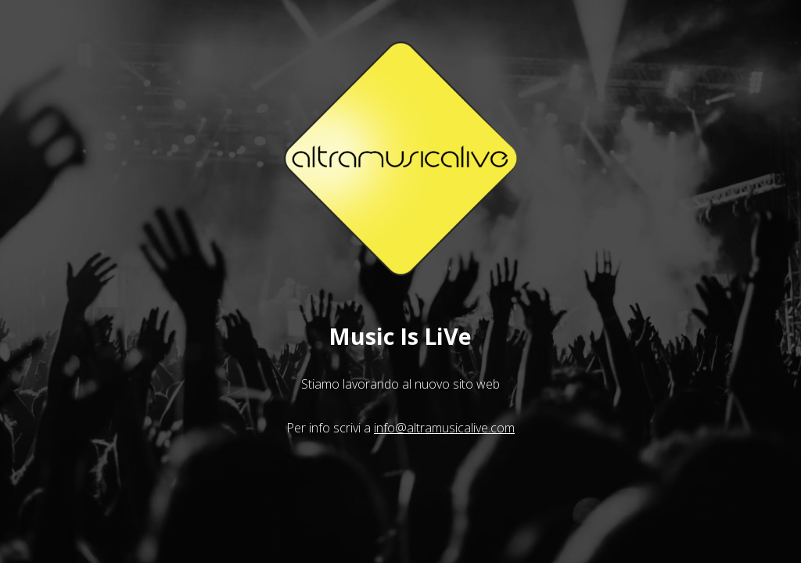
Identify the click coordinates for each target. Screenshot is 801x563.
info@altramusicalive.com (444, 427)
